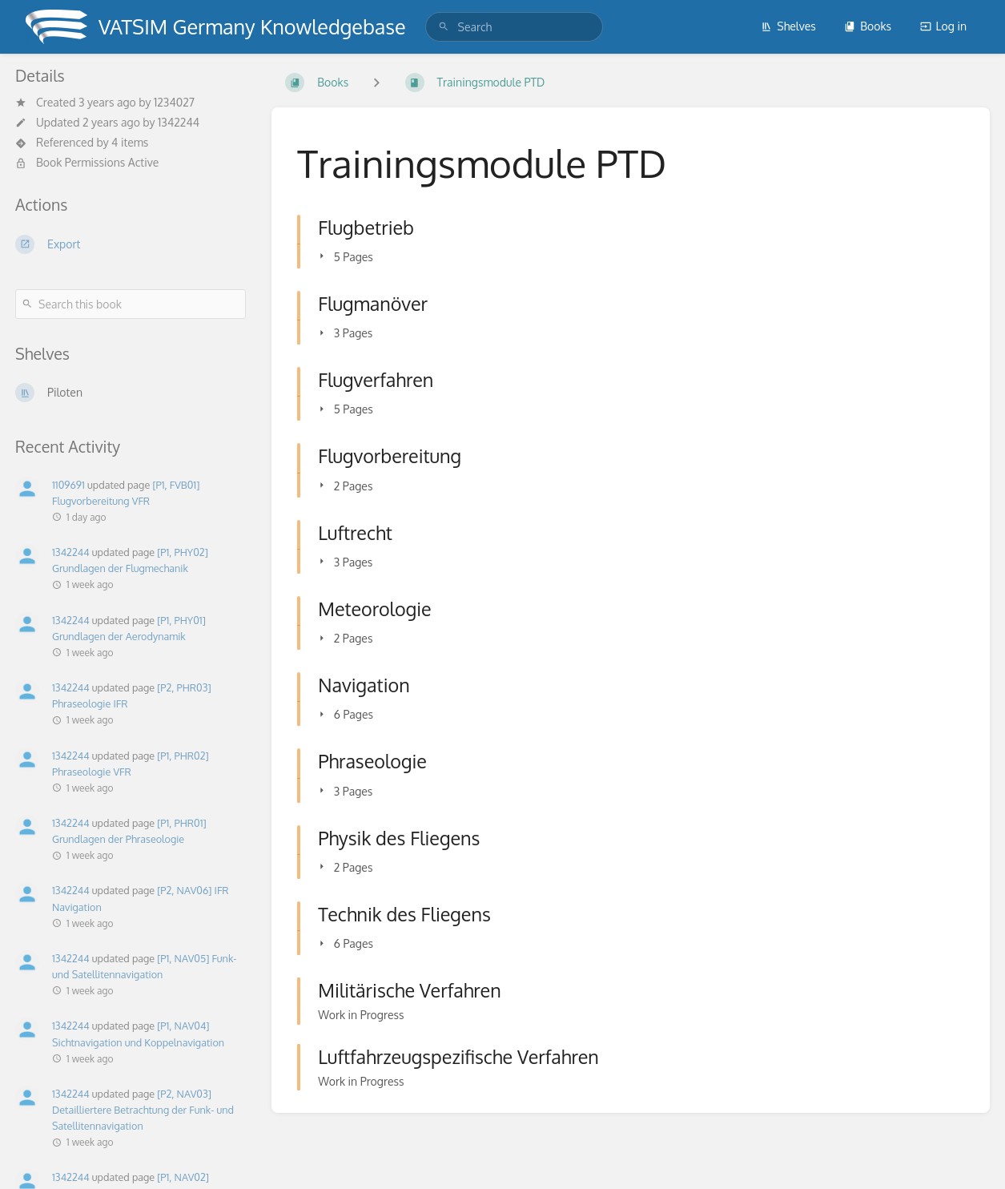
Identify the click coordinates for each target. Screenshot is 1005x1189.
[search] (514, 27)
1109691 (68, 484)
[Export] (130, 244)
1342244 (178, 122)
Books (867, 26)
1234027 (174, 102)
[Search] (443, 27)
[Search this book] (130, 304)
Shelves (788, 26)
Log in (943, 26)
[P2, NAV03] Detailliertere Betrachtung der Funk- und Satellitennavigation (143, 1109)
